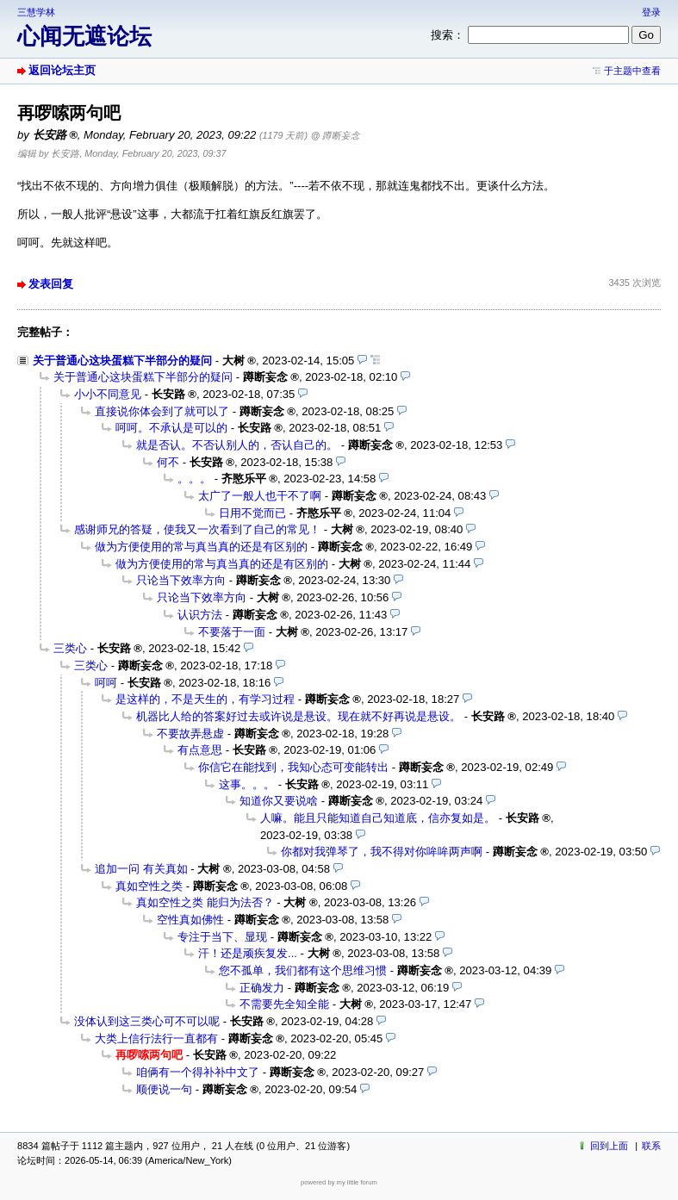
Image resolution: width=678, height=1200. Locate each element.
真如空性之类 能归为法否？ (205, 902)
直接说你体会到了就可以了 (162, 411)
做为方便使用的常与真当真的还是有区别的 (201, 546)
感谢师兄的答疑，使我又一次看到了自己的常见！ (197, 529)
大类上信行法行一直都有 (156, 1038)
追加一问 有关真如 (141, 868)
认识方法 (199, 614)
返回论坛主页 (62, 70)
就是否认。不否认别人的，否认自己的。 (237, 444)
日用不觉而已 (252, 513)
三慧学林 (36, 12)
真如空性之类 (149, 886)
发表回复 (50, 283)
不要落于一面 (231, 631)
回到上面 (609, 1146)
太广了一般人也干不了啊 (259, 495)
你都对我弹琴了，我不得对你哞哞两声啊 (381, 851)
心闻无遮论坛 (84, 36)
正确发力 (261, 987)
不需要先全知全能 (284, 1004)
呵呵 (106, 682)
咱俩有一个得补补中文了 (197, 1072)
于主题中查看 (632, 70)
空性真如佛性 (190, 919)
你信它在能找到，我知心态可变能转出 (293, 767)
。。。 (194, 478)
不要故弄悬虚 (190, 733)
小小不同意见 (107, 394)
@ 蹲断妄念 (336, 135)
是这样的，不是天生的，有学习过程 (205, 699)
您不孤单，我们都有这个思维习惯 (303, 970)
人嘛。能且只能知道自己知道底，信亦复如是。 (377, 817)
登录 (651, 12)
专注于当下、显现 (222, 936)
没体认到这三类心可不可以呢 (147, 1021)
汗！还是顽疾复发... (247, 953)
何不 (168, 462)
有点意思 (199, 749)
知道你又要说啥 (278, 800)
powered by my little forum (339, 1182)
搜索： (447, 34)
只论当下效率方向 (181, 580)
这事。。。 (247, 784)
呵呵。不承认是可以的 (171, 427)
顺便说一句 (164, 1089)
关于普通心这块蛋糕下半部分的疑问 (122, 360)
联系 (651, 1146)
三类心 (70, 648)
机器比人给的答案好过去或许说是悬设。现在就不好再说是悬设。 (298, 716)
